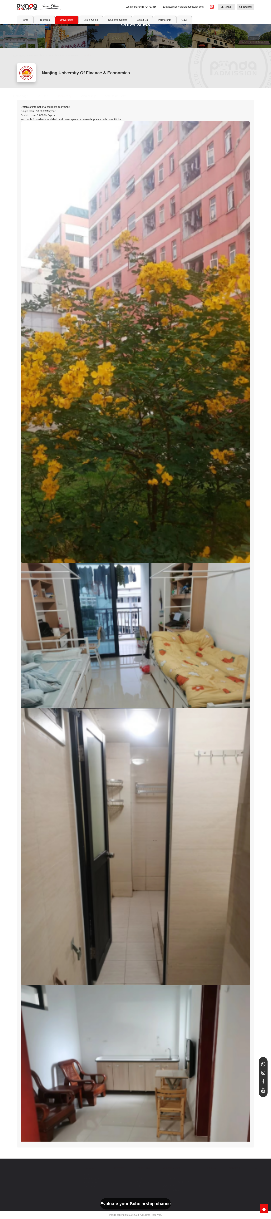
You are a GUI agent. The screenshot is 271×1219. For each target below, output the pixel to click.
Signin (226, 7)
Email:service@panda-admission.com (183, 6)
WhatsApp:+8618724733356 (141, 6)
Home (24, 19)
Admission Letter (119, 96)
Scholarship (91, 96)
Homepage (24, 96)
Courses (46, 96)
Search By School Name (67, 55)
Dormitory (67, 96)
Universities (40, 55)
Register (245, 7)
